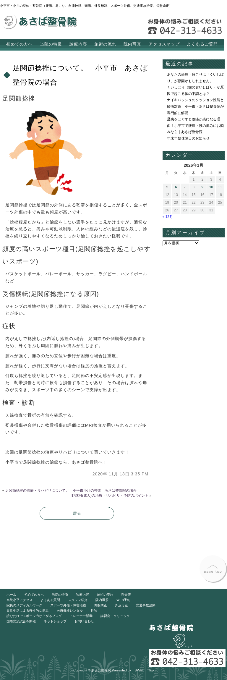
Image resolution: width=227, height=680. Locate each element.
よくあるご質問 (202, 44)
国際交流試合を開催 (21, 621)
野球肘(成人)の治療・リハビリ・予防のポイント (110, 495)
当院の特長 (51, 44)
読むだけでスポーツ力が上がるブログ (34, 616)
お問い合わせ (84, 621)
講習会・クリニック (115, 616)
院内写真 (132, 44)
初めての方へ (19, 44)
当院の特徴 (60, 594)
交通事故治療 (145, 605)
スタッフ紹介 (77, 600)
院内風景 (101, 600)
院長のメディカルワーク (24, 605)
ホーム (11, 594)
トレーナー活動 (81, 616)
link (151, 670)
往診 (94, 610)
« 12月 (168, 217)
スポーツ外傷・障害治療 (68, 605)
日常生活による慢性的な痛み (28, 610)
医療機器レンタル (70, 610)
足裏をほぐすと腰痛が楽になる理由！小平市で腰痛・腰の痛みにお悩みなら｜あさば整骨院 (195, 125)
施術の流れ (105, 44)
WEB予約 (123, 600)
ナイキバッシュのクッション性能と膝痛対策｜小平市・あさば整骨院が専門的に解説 (195, 106)
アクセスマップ (164, 44)
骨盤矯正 (100, 605)
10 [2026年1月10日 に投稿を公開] (211, 187)
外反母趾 (121, 605)
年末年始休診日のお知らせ (188, 138)
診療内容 (78, 44)
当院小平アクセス (20, 600)
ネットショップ (55, 621)
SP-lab (139, 670)
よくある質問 (50, 600)
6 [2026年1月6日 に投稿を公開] (176, 187)
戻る (77, 513)
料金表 (126, 594)
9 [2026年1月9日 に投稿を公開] (202, 187)
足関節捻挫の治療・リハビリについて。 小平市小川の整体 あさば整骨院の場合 (71, 490)
